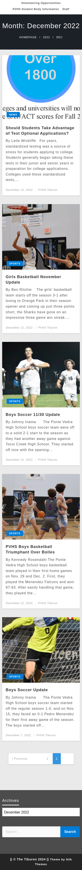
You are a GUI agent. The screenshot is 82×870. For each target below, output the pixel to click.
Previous (21, 758)
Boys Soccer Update (27, 690)
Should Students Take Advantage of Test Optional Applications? (40, 131)
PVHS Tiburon (48, 189)
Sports (14, 263)
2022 (46, 37)
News (13, 114)
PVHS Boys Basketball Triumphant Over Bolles (30, 549)
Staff (66, 9)
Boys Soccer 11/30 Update (33, 414)
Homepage (28, 37)
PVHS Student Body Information (36, 9)
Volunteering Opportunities (41, 3)
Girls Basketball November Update (33, 279)
